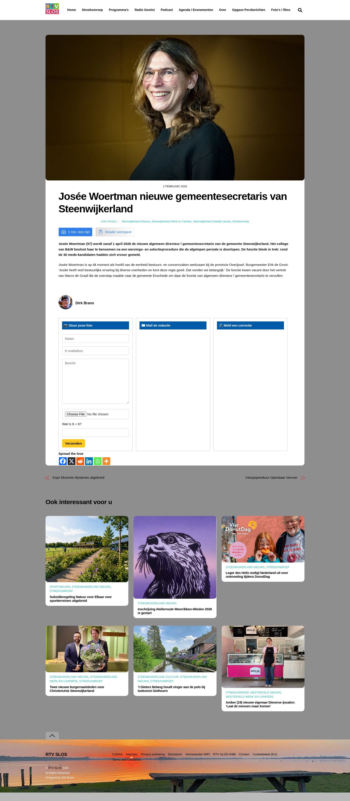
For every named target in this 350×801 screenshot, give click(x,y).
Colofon (117, 762)
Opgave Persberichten (265, 10)
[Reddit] (80, 470)
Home (68, 10)
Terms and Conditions (127, 768)
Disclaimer (175, 762)
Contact (244, 762)
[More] (106, 470)
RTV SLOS (55, 776)
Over (234, 10)
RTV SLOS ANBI (224, 762)
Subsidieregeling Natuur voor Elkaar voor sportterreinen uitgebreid (81, 607)
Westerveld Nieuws (265, 701)
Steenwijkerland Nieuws (136, 230)
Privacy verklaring (153, 762)
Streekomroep (93, 10)
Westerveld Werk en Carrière (249, 705)
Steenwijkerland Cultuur (158, 685)
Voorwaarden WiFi (197, 762)
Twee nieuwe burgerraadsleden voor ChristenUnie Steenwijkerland (77, 697)
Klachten (132, 762)
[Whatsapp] (98, 470)
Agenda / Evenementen (207, 10)
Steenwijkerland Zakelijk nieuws (212, 230)
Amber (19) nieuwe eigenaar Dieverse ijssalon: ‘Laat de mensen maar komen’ (260, 713)
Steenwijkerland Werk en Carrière (172, 230)
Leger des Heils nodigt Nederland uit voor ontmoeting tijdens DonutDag (257, 583)
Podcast (178, 10)
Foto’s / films (78, 19)
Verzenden (73, 452)
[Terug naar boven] (52, 744)
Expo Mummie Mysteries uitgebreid (78, 486)
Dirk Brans (109, 230)
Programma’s (127, 10)
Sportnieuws (60, 595)
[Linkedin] (89, 470)
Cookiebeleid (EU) (265, 762)
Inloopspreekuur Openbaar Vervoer (272, 486)
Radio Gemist (156, 10)
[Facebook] (63, 470)
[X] (71, 470)
